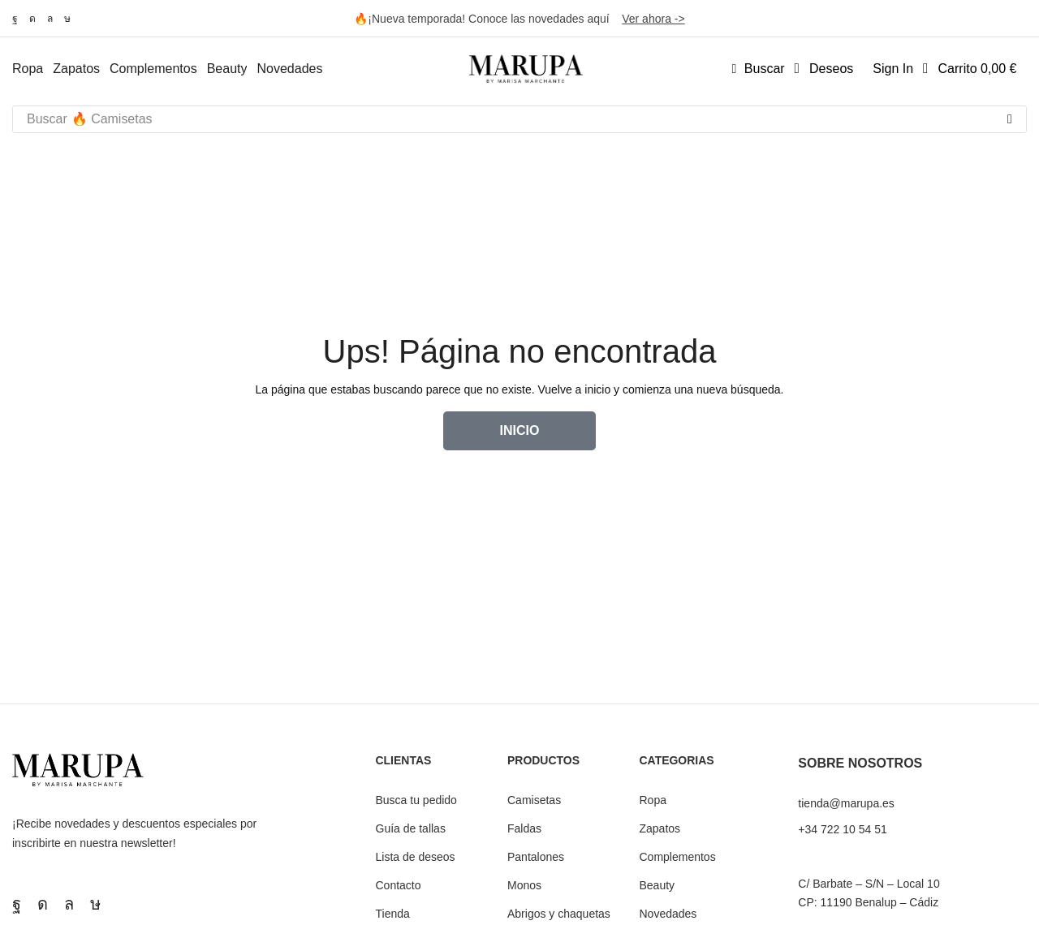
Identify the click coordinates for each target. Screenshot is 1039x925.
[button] (758, 68)
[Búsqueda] (1010, 119)
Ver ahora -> (653, 18)
